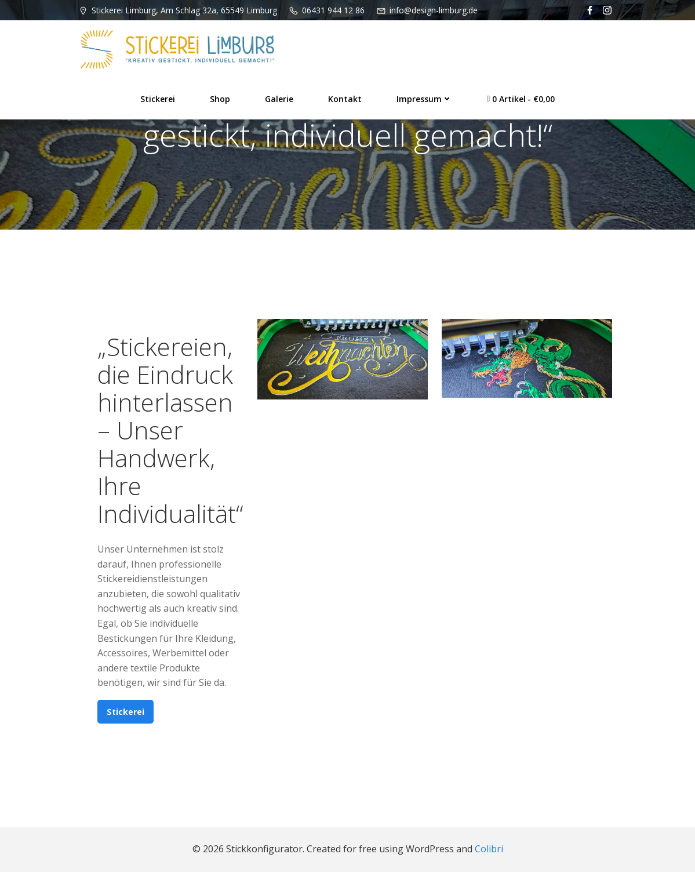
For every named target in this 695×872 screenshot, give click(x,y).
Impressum (424, 98)
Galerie (279, 98)
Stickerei (157, 98)
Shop (220, 98)
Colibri (489, 848)
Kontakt (345, 98)
